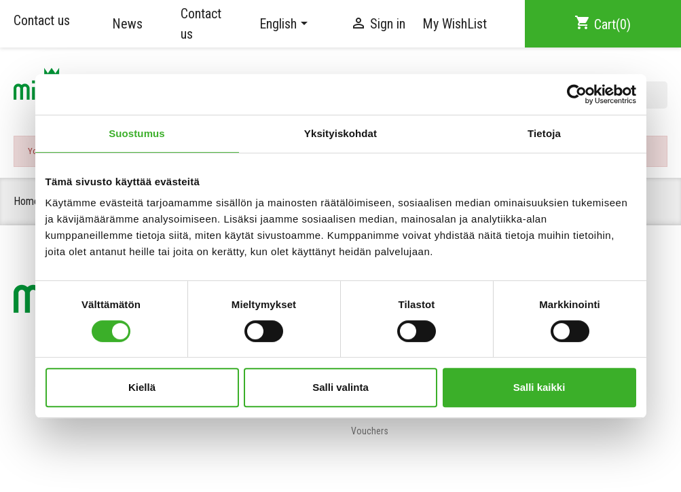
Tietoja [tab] (544, 133)
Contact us (42, 20)
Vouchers (369, 430)
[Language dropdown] (285, 24)
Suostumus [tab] (137, 133)
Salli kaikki (539, 387)
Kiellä (141, 387)
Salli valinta (340, 387)
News (127, 24)
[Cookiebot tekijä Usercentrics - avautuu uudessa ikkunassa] (576, 94)
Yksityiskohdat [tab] (340, 133)
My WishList (454, 24)
